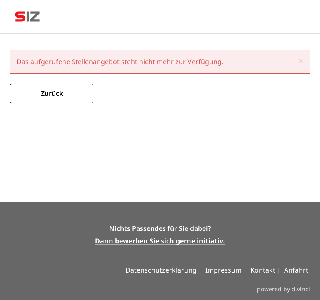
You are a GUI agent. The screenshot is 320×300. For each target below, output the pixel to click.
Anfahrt (296, 270)
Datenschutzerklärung (161, 270)
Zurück (52, 93)
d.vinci (301, 289)
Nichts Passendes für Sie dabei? (160, 228)
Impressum (223, 270)
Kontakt (263, 270)
